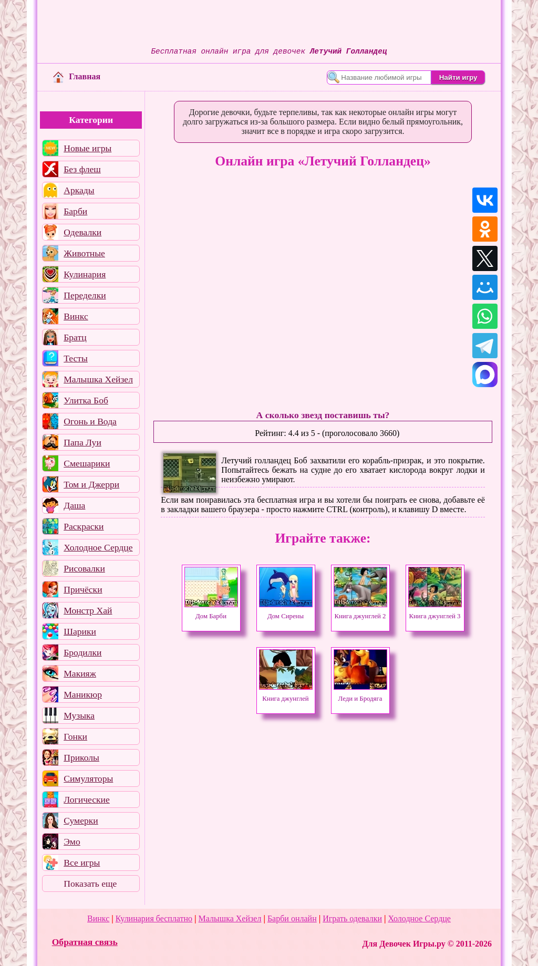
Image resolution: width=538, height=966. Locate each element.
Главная (76, 76)
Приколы (81, 757)
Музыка (79, 715)
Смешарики (87, 463)
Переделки (85, 295)
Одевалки (82, 232)
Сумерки (81, 820)
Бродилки (82, 652)
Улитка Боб (86, 400)
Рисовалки (84, 568)
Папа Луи (82, 442)
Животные (84, 253)
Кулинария (85, 274)
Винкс (76, 316)
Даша (74, 505)
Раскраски (84, 526)
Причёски (83, 589)
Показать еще (90, 883)
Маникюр (83, 694)
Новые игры (87, 148)
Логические (87, 799)
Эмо (72, 841)
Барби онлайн (292, 918)
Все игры (82, 862)
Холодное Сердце (98, 547)
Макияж (80, 673)
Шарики (80, 631)
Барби (75, 211)
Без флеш (82, 169)
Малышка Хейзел (98, 379)
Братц (75, 337)
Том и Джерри (91, 484)
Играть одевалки (352, 918)
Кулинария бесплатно (154, 918)
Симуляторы (88, 778)
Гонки (75, 736)
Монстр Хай (88, 610)
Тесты (76, 358)
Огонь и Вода (90, 421)
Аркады (79, 190)
